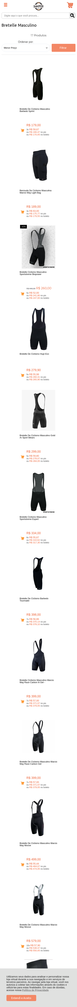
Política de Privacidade (35, 990)
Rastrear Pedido (21, 876)
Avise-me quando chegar (62, 537)
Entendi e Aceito (21, 998)
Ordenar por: (25, 41)
